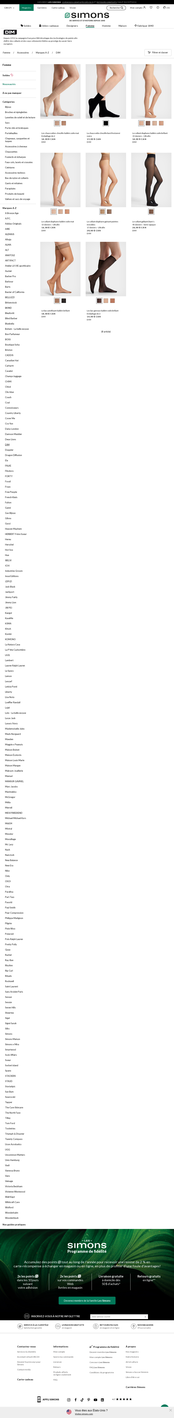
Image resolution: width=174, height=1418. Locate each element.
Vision (73, 7)
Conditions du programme (102, 1372)
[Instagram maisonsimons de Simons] (69, 1400)
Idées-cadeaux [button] (49, 25)
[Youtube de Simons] (95, 1400)
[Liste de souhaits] (151, 7)
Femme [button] (90, 25)
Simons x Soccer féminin (137, 1372)
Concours (100, 1362)
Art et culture (132, 1362)
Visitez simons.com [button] (84, 1414)
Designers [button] (72, 25)
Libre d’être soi (133, 1377)
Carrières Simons (135, 1387)
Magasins (26, 7)
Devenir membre (103, 1352)
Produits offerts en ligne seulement (62, 1373)
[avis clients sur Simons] (121, 1399)
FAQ (55, 1379)
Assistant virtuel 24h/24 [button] (28, 1357)
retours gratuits (107, 2)
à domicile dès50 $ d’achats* (111, 1280)
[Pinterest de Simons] (88, 1400)
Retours (57, 1367)
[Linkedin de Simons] (102, 1400)
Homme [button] (106, 25)
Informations (60, 1346)
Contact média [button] (24, 1369)
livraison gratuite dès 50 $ (77, 2)
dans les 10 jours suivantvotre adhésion (28, 1281)
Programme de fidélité (87, 1251)
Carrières (42, 7)
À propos (131, 1346)
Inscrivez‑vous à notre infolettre (52, 1316)
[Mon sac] (166, 8)
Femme (7, 64)
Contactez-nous (26, 1346)
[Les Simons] (87, 1244)
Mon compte (138, 7)
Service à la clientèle (26, 1351)
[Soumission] (145, 1316)
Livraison (57, 1362)
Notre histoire (132, 1357)
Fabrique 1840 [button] (143, 25)
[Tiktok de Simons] (82, 1400)
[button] (116, 8)
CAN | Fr (8, 7)
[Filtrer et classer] (157, 52)
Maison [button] (123, 25)
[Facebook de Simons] (75, 1400)
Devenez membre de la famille (87, 1300)
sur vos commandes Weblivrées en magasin (70, 1281)
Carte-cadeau (58, 7)
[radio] (57, 123)
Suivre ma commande (63, 1357)
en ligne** (149, 1278)
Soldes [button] (26, 25)
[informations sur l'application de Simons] (49, 1401)
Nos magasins (132, 1351)
